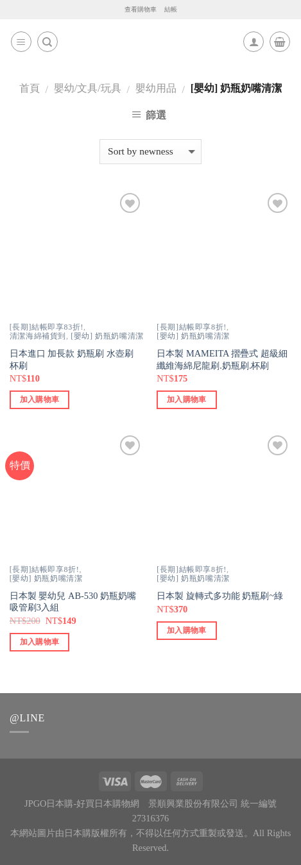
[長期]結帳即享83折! (46, 327)
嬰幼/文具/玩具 (87, 88)
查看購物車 (141, 9)
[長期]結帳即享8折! (192, 327)
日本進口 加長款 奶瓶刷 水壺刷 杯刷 (71, 359)
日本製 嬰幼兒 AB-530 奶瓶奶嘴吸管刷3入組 (73, 602)
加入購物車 (40, 399)
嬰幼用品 (155, 88)
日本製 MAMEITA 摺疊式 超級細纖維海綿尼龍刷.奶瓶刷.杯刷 (222, 359)
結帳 (170, 9)
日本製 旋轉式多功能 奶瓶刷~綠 (220, 596)
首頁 (29, 88)
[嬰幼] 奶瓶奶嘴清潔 (107, 336)
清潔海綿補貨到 (38, 336)
